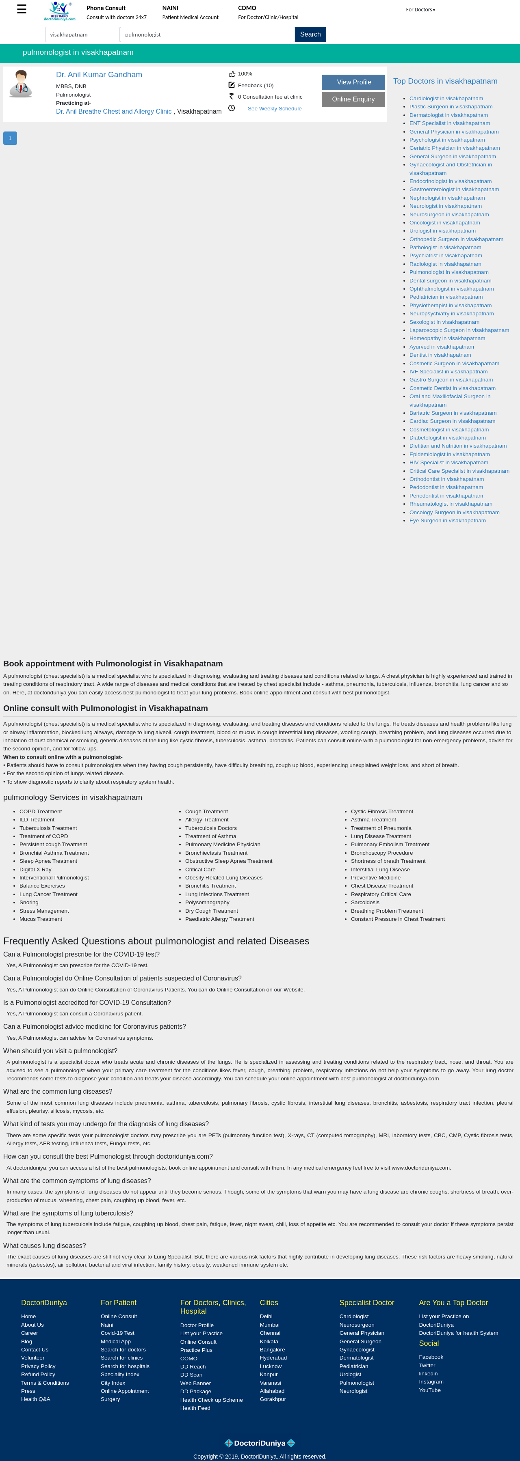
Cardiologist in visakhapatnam (446, 98)
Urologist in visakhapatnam (443, 231)
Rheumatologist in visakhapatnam (451, 504)
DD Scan (191, 1375)
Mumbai (270, 1325)
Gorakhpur (273, 1399)
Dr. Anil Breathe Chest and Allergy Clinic (114, 111)
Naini (107, 1325)
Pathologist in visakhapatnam (445, 247)
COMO (188, 1358)
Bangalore (272, 1350)
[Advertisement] (260, 598)
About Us (32, 1325)
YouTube (430, 1390)
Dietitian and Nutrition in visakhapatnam (458, 446)
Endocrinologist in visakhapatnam (451, 181)
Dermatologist (357, 1358)
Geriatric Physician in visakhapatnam (455, 148)
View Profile (354, 82)
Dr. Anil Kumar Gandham (99, 74)
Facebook (431, 1357)
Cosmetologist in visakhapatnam (449, 430)
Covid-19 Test (117, 1333)
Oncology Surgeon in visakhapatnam (455, 512)
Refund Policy (38, 1374)
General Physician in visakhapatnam (454, 132)
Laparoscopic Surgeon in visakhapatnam (459, 330)
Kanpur (269, 1374)
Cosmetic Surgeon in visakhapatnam (454, 363)
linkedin (428, 1373)
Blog (26, 1341)
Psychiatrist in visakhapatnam (446, 255)
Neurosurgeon (357, 1325)
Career (29, 1333)
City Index (113, 1383)
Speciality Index (120, 1374)
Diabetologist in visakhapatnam (448, 438)
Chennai (270, 1333)
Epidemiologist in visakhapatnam (450, 454)
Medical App (116, 1341)
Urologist (351, 1374)
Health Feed (195, 1408)
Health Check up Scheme (211, 1400)
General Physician (362, 1333)
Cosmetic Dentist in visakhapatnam (453, 388)
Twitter (427, 1365)
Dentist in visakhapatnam (440, 355)
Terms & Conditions (45, 1383)
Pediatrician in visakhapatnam (446, 297)
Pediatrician (354, 1366)
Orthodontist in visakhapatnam (447, 479)
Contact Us (34, 1350)
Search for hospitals (125, 1366)
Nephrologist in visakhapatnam (447, 198)
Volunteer (32, 1358)
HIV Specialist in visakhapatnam (449, 462)
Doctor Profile (197, 1325)
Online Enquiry (353, 99)
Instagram (431, 1382)
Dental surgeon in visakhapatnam (451, 281)
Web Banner (195, 1383)
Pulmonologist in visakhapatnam (449, 272)
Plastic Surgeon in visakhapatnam (451, 106)
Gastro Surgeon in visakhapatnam (451, 380)
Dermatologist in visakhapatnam (449, 115)
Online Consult (119, 1316)
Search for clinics (122, 1358)
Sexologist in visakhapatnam (444, 322)
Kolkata (269, 1341)
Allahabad (272, 1391)
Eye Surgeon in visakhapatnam (448, 520)
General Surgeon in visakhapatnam (453, 156)
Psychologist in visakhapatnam (447, 140)
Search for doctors (123, 1350)
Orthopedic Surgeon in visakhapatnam (456, 239)
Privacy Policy (38, 1366)
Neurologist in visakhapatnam (446, 206)
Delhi (266, 1316)
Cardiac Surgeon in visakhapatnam (453, 421)
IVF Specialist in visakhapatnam (449, 371)
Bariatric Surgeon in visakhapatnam (453, 413)
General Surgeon (361, 1341)
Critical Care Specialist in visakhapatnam (459, 471)
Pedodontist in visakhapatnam (446, 487)
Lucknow (271, 1366)
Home (28, 1316)
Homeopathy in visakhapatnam (447, 338)
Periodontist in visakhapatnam (446, 496)
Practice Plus (196, 1350)
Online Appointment (125, 1391)
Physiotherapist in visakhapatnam (451, 305)
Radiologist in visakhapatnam (445, 264)
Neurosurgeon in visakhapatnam (449, 214)
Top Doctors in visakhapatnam (445, 81)
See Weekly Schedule (275, 109)
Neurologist (354, 1391)
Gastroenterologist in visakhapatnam (454, 189)
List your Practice (201, 1333)
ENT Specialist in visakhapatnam (450, 123)
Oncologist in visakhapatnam (445, 223)
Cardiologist (354, 1316)
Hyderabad (273, 1358)
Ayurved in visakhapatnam (442, 347)
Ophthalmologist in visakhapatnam (452, 289)
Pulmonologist (357, 1383)
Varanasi (271, 1383)
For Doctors (421, 9)
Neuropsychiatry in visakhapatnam (452, 313)
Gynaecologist (357, 1350)
